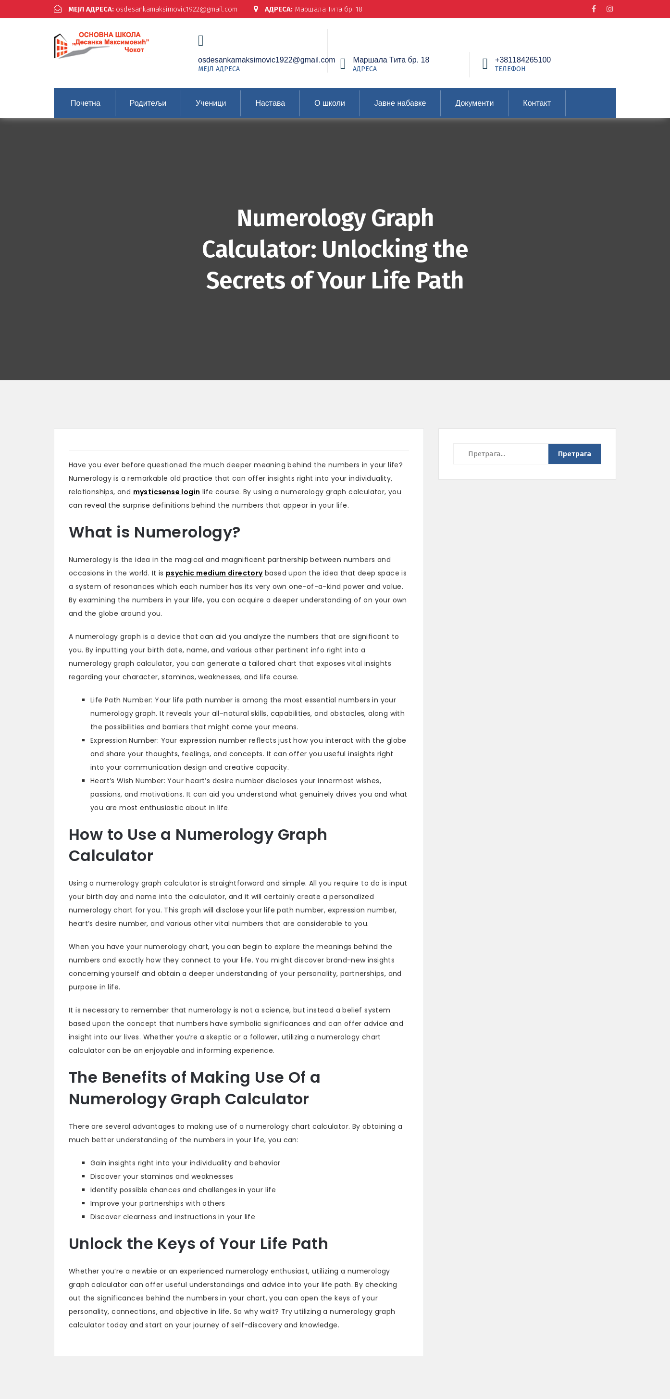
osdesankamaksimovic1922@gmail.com (149, 9)
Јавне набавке (400, 103)
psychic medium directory (214, 572)
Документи (474, 103)
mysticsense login (166, 491)
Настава (270, 103)
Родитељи (148, 103)
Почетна (85, 103)
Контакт (537, 103)
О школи (329, 103)
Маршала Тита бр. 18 (317, 9)
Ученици (211, 103)
